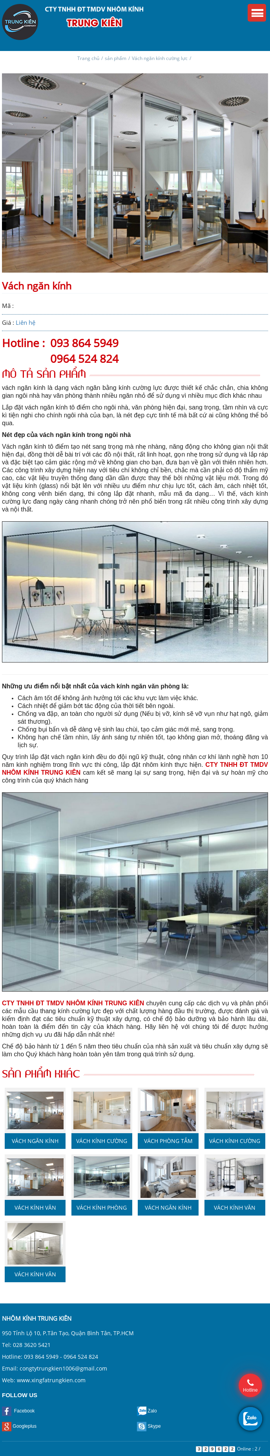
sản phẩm (115, 58)
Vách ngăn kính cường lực (160, 58)
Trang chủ (88, 58)
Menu (257, 13)
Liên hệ (25, 322)
